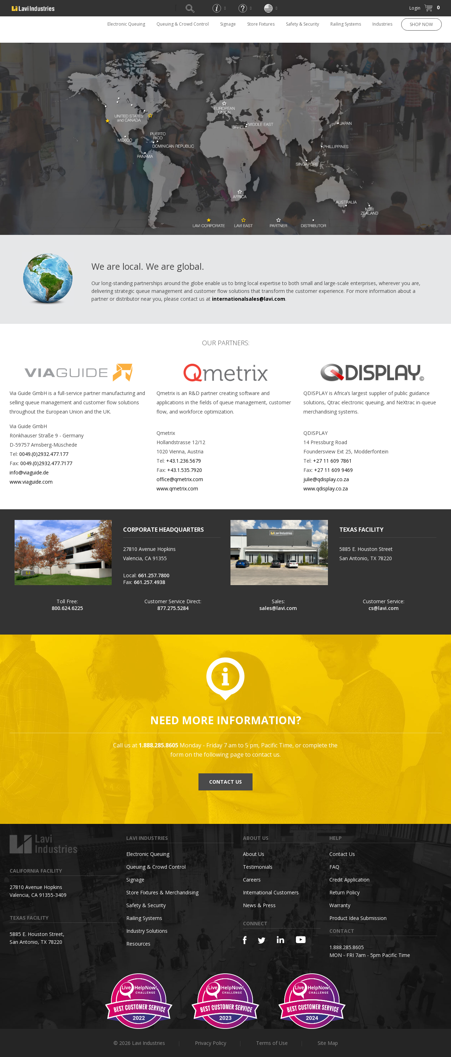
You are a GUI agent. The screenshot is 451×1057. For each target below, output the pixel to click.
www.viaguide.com (31, 481)
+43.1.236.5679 (183, 460)
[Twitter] (261, 940)
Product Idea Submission (358, 918)
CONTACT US (225, 781)
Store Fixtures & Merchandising (162, 892)
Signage (228, 24)
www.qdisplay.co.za (325, 488)
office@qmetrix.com (179, 479)
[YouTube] (301, 939)
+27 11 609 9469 (333, 470)
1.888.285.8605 (346, 947)
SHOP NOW (421, 24)
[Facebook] (244, 940)
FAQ (334, 866)
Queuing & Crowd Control (182, 24)
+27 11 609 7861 (332, 460)
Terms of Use (272, 1043)
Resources (138, 943)
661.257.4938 (149, 582)
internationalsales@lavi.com (248, 298)
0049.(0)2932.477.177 (43, 454)
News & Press (259, 905)
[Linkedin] (280, 939)
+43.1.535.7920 (184, 470)
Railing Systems (345, 24)
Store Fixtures (261, 24)
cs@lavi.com (383, 608)
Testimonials (257, 866)
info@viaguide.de (29, 472)
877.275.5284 (173, 608)
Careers (252, 879)
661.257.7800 (153, 575)
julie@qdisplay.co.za (326, 479)
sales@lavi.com (278, 608)
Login (414, 8)
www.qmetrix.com (177, 488)
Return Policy (344, 892)
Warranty (339, 905)
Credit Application (349, 879)
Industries (382, 24)
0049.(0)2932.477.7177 (46, 463)
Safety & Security (302, 24)
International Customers (271, 892)
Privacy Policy (210, 1043)
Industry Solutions (147, 930)
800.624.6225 (67, 608)
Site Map (328, 1043)
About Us (253, 854)
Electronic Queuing (126, 24)
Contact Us (342, 854)
